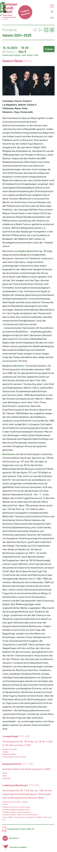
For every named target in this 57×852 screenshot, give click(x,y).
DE (52, 11)
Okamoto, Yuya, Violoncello (17, 111)
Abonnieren (10, 838)
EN (52, 17)
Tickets (49, 49)
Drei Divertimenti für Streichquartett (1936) (26, 769)
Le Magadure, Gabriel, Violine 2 (19, 104)
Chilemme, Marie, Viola (14, 108)
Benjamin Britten (17, 763)
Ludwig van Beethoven (20, 785)
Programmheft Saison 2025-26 (18, 829)
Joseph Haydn (16, 736)
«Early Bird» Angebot (14, 847)
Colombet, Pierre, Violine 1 (17, 100)
